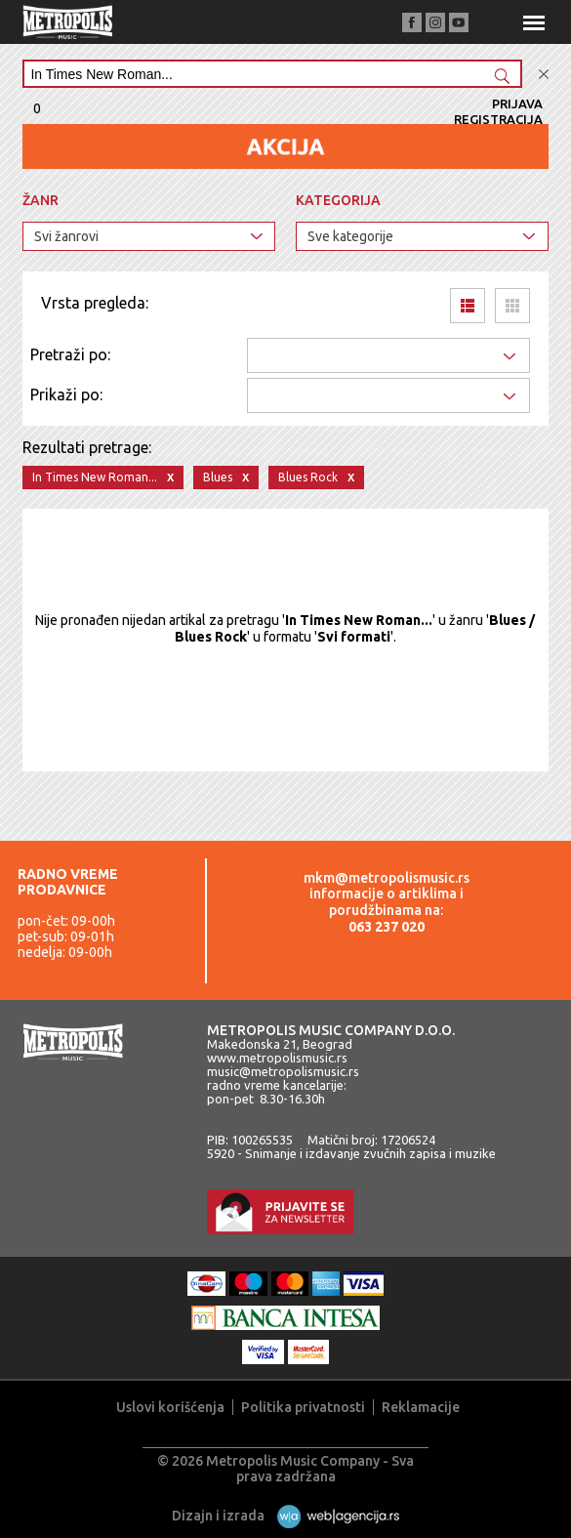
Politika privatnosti (303, 1407)
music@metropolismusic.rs (283, 1071)
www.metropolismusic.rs (277, 1057)
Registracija (498, 119)
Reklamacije (421, 1407)
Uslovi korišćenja (170, 1407)
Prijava (517, 103)
